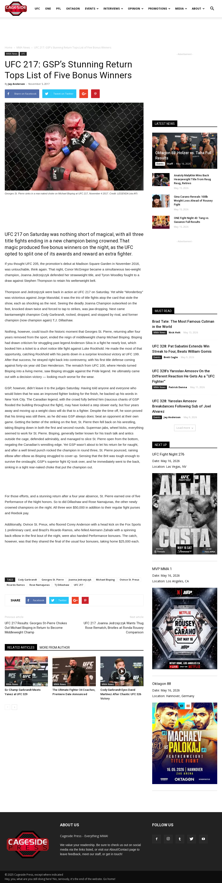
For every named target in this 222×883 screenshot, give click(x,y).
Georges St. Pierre (53, 579)
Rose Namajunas (39, 584)
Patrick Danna (178, 387)
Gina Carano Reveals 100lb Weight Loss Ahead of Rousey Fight (193, 200)
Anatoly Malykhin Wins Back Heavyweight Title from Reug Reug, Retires (192, 179)
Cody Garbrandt (27, 579)
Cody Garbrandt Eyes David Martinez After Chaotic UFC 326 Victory (120, 694)
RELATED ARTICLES (20, 647)
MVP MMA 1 (162, 569)
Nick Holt (174, 332)
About (198, 8)
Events (92, 8)
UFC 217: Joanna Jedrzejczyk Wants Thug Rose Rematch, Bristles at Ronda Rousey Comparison (114, 627)
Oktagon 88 (161, 683)
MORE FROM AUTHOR (55, 647)
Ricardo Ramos (16, 584)
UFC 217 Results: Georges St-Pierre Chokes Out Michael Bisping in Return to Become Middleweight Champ (36, 627)
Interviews (113, 8)
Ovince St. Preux (129, 579)
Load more (184, 428)
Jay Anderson (16, 83)
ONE (48, 8)
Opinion (136, 8)
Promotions (159, 8)
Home (8, 47)
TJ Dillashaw (61, 584)
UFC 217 (78, 584)
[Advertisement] (111, 29)
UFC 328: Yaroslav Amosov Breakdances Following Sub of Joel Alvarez (181, 406)
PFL (58, 8)
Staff (170, 163)
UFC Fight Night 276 (168, 454)
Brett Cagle (171, 357)
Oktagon (73, 8)
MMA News (11, 53)
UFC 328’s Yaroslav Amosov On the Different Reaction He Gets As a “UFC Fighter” (183, 376)
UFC (37, 8)
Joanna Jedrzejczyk (80, 579)
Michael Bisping (105, 579)
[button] (212, 5)
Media (181, 8)
